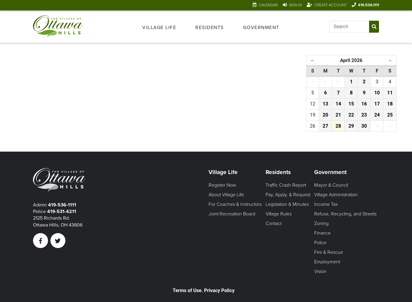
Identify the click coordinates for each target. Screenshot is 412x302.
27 (325, 126)
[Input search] (349, 27)
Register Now (222, 185)
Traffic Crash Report (286, 185)
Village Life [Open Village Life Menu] (159, 28)
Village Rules (279, 214)
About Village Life (226, 195)
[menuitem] (159, 26)
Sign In (295, 5)
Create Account (330, 5)
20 (325, 115)
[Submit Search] (374, 27)
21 (338, 115)
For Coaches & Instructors (235, 204)
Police (320, 243)
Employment (327, 262)
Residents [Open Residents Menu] (209, 28)
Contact (273, 223)
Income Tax (326, 204)
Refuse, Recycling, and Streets (345, 214)
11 (389, 93)
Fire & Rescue (328, 252)
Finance (322, 233)
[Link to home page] (58, 26)
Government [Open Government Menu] (261, 28)
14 (338, 104)
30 (364, 126)
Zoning (321, 223)
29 (351, 126)
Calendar (268, 5)
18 (389, 104)
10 (377, 93)
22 (351, 115)
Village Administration (336, 195)
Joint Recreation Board (232, 214)
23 (364, 115)
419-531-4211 (61, 212)
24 (377, 115)
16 (364, 104)
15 (351, 104)
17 (377, 104)
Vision (320, 271)
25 (389, 115)
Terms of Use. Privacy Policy (204, 290)
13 (325, 104)
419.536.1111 (368, 5)
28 (338, 126)
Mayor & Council (331, 185)
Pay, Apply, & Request (288, 195)
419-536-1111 (62, 205)
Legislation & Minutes (287, 204)
